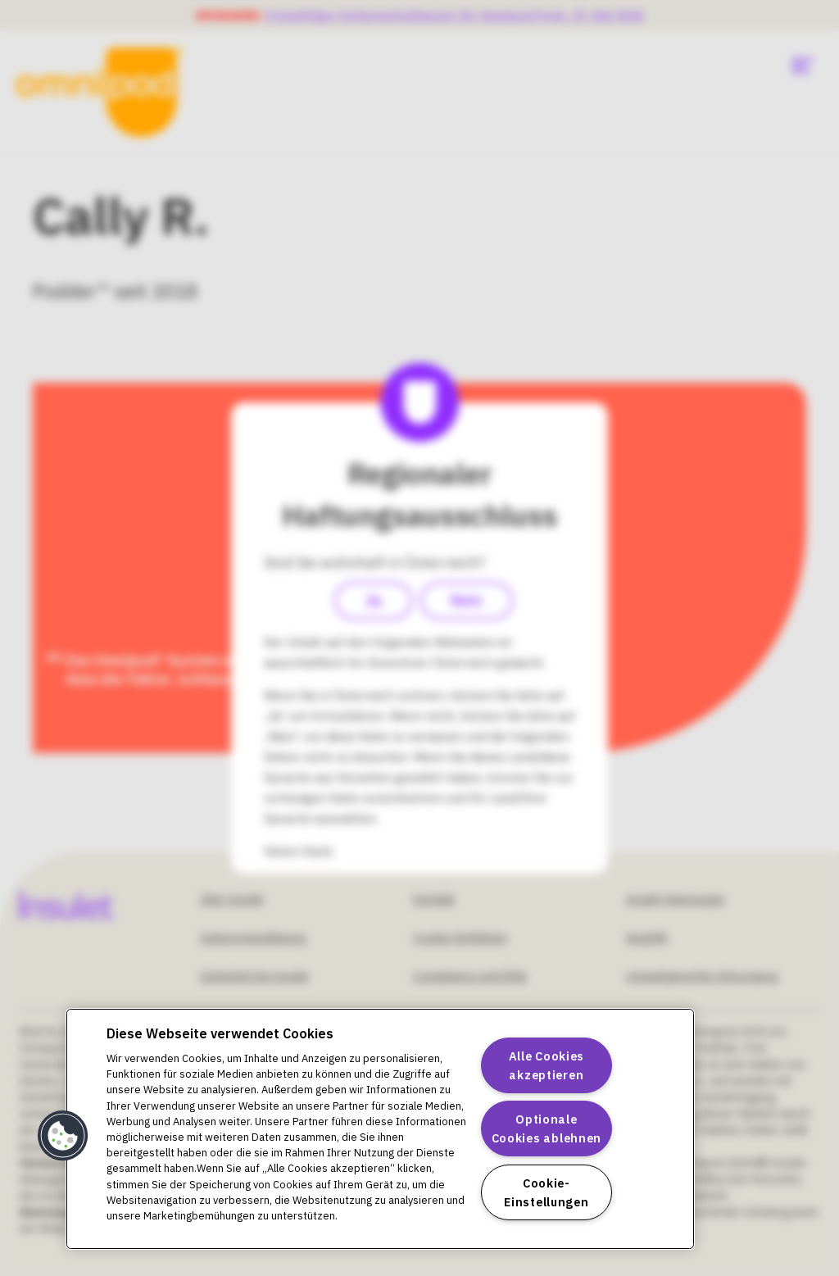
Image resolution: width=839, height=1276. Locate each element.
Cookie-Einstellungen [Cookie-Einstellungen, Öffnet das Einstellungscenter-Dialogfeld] (546, 1192)
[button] (63, 1136)
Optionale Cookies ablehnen (547, 1128)
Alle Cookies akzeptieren (547, 1065)
